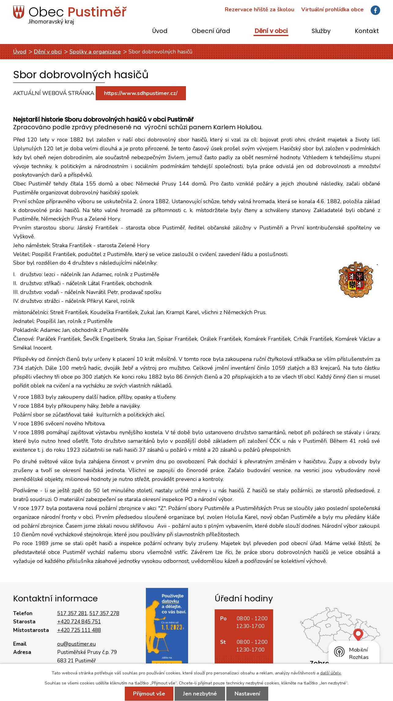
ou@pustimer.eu (76, 644)
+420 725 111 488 (79, 630)
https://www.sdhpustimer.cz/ (141, 93)
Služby (321, 31)
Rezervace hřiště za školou (259, 9)
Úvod (160, 31)
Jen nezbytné (200, 693)
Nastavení (247, 693)
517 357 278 (104, 613)
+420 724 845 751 (79, 621)
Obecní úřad (211, 31)
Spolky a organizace (95, 51)
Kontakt (367, 31)
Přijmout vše (149, 693)
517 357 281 (72, 613)
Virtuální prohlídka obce (332, 9)
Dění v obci (271, 31)
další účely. (330, 673)
